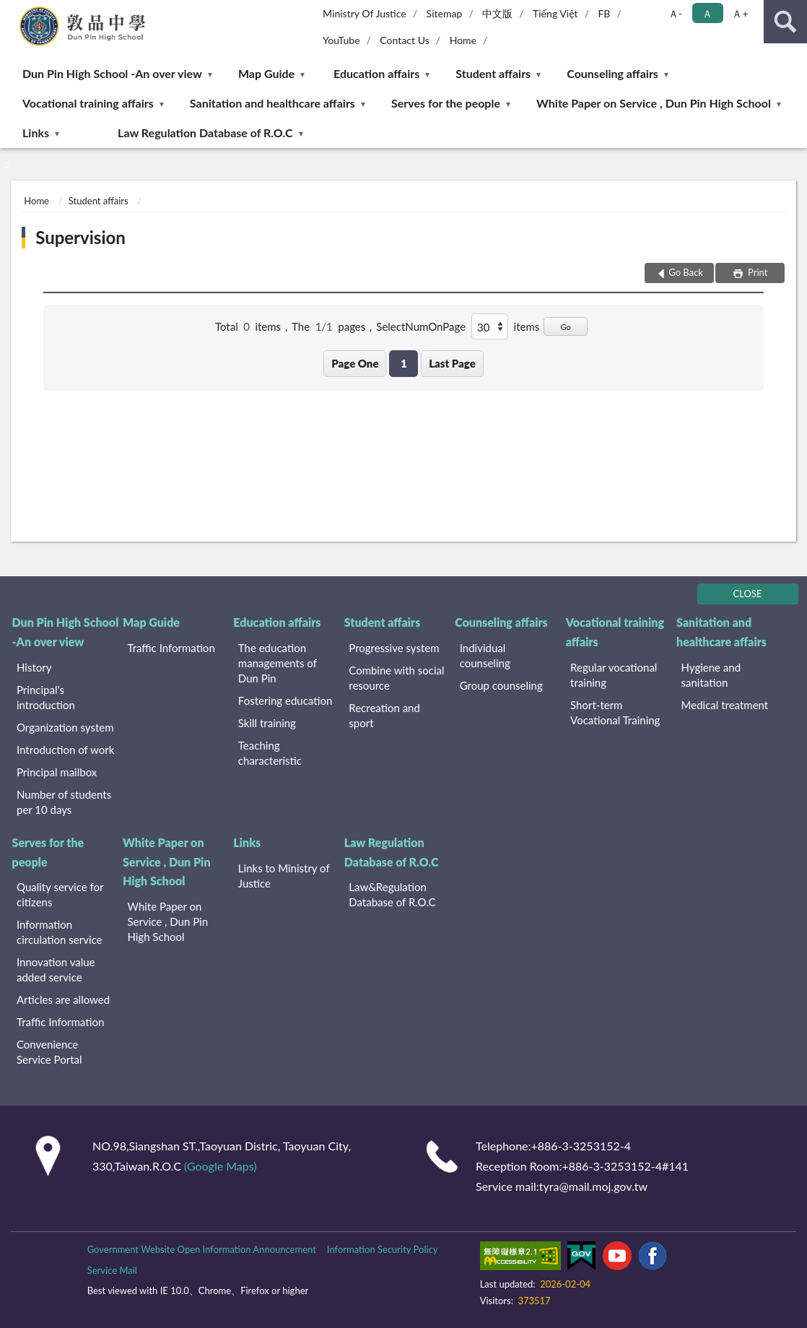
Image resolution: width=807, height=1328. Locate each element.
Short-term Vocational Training (615, 712)
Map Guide (266, 73)
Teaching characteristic (270, 753)
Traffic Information (170, 647)
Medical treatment (725, 704)
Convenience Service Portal (49, 1052)
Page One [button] (354, 363)
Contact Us (404, 40)
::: (11, 11)
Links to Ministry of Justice (284, 876)
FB (604, 13)
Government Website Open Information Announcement (201, 1249)
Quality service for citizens (60, 894)
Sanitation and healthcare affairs (272, 103)
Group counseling (501, 685)
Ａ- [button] (675, 13)
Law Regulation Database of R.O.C (205, 132)
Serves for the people (445, 103)
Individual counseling (485, 655)
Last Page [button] (452, 363)
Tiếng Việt (555, 13)
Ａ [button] (707, 13)
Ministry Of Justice (364, 13)
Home (463, 40)
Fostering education (285, 700)
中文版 (497, 13)
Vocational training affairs (88, 103)
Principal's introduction (46, 697)
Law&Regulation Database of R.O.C (392, 894)
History (34, 667)
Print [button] (757, 272)
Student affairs (493, 73)
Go (565, 326)
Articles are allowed (63, 999)
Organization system (65, 727)
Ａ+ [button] (740, 13)
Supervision (80, 237)
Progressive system (394, 647)
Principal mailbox (57, 771)
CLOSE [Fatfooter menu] (747, 593)
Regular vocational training (613, 675)
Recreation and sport (384, 715)
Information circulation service (59, 932)
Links (35, 132)
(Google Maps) (220, 1166)
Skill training (267, 722)
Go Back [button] (685, 272)
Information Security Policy (382, 1249)
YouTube (341, 40)
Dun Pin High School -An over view (112, 73)
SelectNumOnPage (421, 326)
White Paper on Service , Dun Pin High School (653, 103)
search (785, 21)
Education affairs (376, 73)
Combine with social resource (396, 678)
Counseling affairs (612, 73)
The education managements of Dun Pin (277, 663)
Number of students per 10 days (64, 802)
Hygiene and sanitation (711, 675)
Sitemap (445, 13)
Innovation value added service (56, 969)
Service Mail (112, 1270)
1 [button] (404, 363)
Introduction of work (65, 749)
